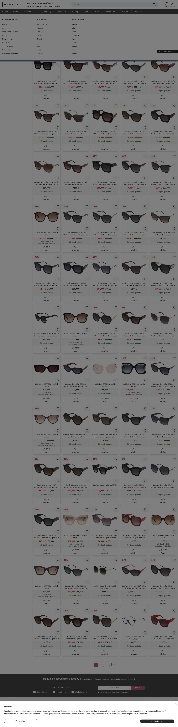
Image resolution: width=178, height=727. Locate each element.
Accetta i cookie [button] (157, 721)
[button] (176, 703)
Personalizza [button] (21, 721)
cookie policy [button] (158, 711)
